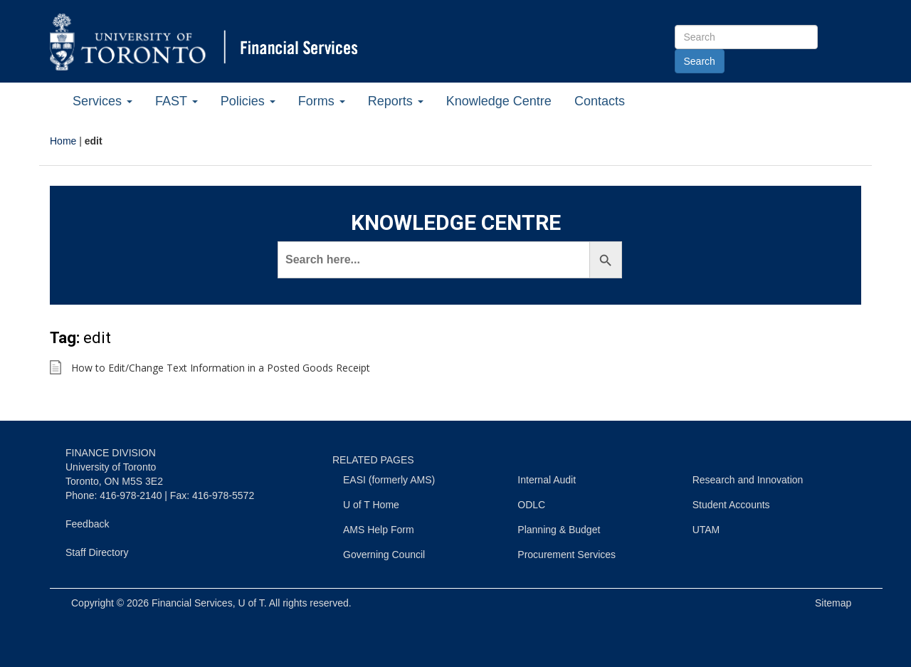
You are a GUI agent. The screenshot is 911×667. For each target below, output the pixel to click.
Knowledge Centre (499, 101)
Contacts (599, 101)
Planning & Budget (558, 529)
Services (102, 101)
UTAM (706, 529)
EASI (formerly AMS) (389, 479)
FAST (176, 101)
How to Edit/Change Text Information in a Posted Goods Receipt (220, 367)
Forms (321, 101)
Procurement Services (566, 554)
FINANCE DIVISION (110, 452)
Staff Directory (96, 552)
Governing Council (384, 554)
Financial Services (192, 603)
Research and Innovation (748, 479)
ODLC (531, 504)
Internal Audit (546, 479)
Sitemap (833, 603)
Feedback (87, 524)
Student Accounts (731, 504)
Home (63, 141)
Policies (248, 101)
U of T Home (371, 504)
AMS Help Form (378, 529)
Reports (395, 101)
